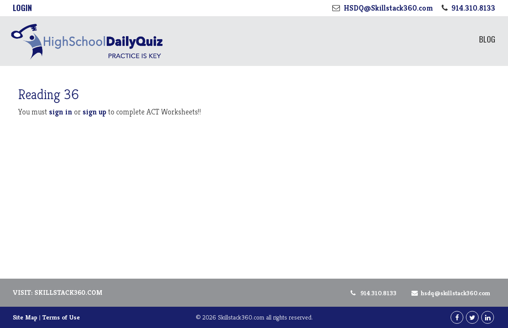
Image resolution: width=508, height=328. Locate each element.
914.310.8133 (373, 293)
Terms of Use (61, 317)
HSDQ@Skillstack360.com (449, 293)
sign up (94, 112)
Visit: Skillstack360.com (58, 292)
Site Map (25, 317)
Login (22, 7)
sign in (60, 112)
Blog (487, 38)
